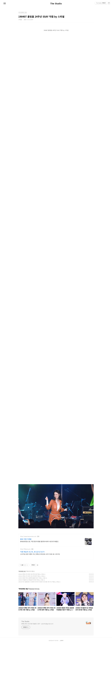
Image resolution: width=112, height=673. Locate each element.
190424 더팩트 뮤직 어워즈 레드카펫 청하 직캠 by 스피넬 (31, 605)
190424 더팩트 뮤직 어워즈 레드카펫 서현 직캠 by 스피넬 (31, 603)
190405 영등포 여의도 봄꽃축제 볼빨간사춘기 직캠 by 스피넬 (31, 607)
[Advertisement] (56, 544)
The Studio (56, 3)
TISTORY (56, 669)
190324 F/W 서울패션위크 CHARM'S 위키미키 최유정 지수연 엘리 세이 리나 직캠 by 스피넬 (38, 611)
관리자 (61, 669)
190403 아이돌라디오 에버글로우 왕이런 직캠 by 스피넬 (30, 609)
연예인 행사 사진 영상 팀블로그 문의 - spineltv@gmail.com (37, 653)
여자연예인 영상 (22, 600)
